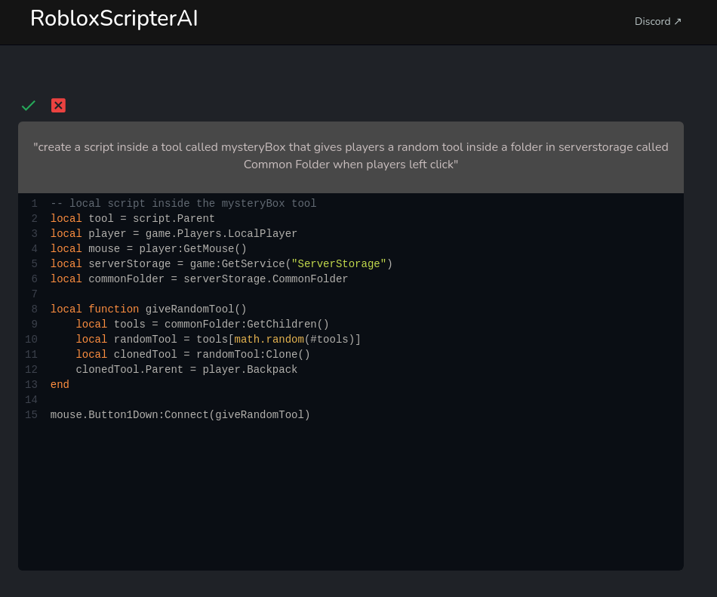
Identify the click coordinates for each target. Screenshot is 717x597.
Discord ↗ (658, 21)
